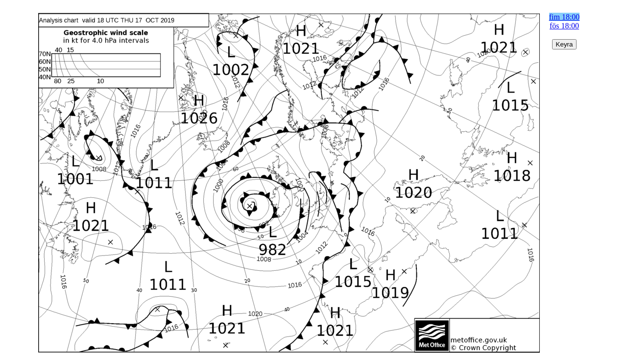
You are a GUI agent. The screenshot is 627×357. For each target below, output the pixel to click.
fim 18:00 (564, 17)
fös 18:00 (564, 26)
